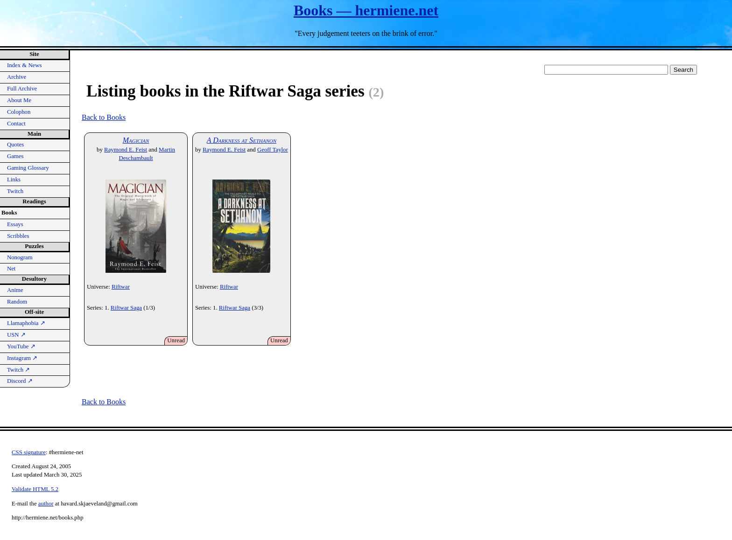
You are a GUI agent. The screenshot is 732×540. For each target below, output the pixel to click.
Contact (16, 123)
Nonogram (20, 257)
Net (11, 268)
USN (16, 335)
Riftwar (121, 287)
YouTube (21, 346)
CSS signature (29, 452)
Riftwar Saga (126, 308)
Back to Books (104, 117)
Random (17, 301)
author (46, 503)
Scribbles (18, 236)
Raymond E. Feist (125, 149)
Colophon (18, 112)
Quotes (15, 144)
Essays (15, 224)
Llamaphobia (26, 323)
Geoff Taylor (272, 149)
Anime (15, 290)
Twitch (15, 191)
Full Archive (22, 88)
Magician (136, 140)
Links (14, 179)
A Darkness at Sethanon (241, 140)
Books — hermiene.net (366, 10)
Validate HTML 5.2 (35, 489)
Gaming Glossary (28, 168)
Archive (16, 77)
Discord (20, 381)
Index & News (24, 65)
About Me (19, 100)
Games (15, 156)
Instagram (22, 358)
